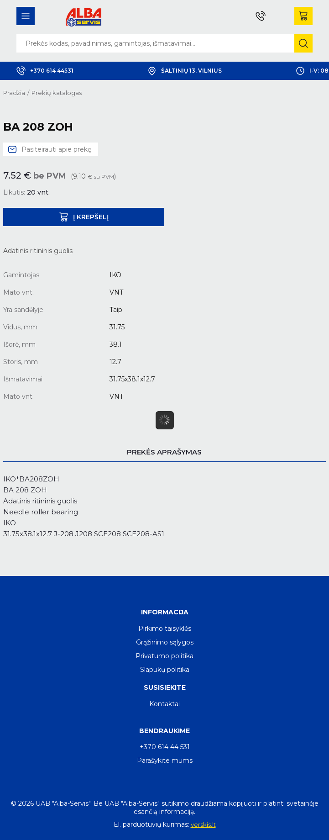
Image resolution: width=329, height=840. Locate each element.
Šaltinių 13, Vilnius (184, 70)
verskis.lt (203, 824)
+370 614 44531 (44, 70)
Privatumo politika (164, 656)
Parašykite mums (165, 760)
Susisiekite (165, 687)
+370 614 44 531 (165, 747)
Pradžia (14, 92)
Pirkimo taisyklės (164, 628)
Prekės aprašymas (164, 452)
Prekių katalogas (56, 92)
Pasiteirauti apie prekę (56, 149)
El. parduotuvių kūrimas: (151, 824)
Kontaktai (164, 704)
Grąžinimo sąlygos (164, 642)
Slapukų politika (164, 670)
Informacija (164, 612)
